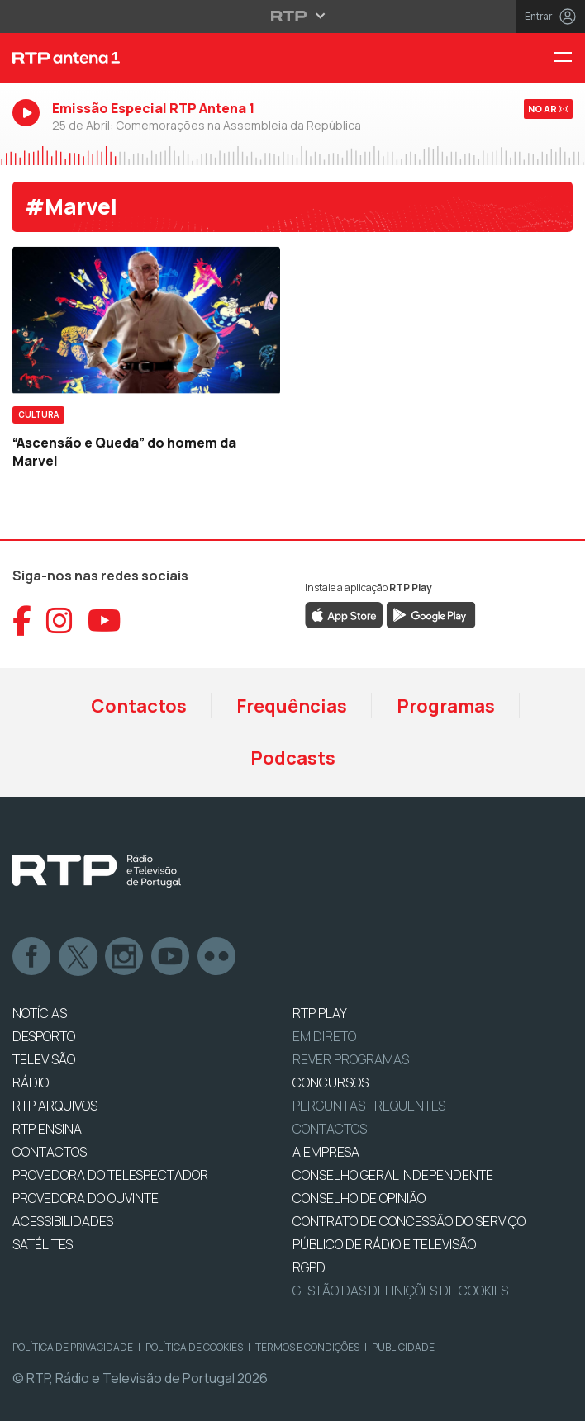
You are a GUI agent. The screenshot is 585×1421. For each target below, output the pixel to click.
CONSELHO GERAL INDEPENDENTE (392, 1175)
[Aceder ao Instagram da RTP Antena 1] (59, 621)
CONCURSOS (330, 1082)
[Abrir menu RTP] (293, 15)
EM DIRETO (324, 1036)
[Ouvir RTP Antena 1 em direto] (292, 122)
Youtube (171, 957)
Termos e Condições (307, 1347)
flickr (217, 957)
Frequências (291, 706)
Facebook (32, 957)
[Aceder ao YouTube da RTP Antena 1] (104, 621)
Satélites (42, 1244)
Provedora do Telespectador (110, 1175)
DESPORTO (43, 1036)
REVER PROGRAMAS (350, 1059)
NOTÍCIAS (39, 1013)
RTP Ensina (47, 1129)
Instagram (125, 957)
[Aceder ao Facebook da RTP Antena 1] (21, 621)
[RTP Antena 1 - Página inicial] (195, 58)
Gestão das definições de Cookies (400, 1290)
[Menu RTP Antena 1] (569, 58)
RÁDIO (30, 1082)
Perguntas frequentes (368, 1106)
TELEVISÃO (43, 1059)
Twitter (78, 957)
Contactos (139, 706)
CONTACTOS (49, 1152)
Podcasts (292, 758)
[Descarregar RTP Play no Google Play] (431, 613)
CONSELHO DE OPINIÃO (359, 1198)
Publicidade (403, 1347)
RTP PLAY (319, 1013)
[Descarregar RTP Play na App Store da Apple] (344, 613)
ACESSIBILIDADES (62, 1221)
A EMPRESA (325, 1152)
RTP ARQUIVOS (55, 1106)
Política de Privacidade (72, 1347)
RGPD (309, 1267)
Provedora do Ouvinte (85, 1198)
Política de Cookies (194, 1347)
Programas (446, 706)
